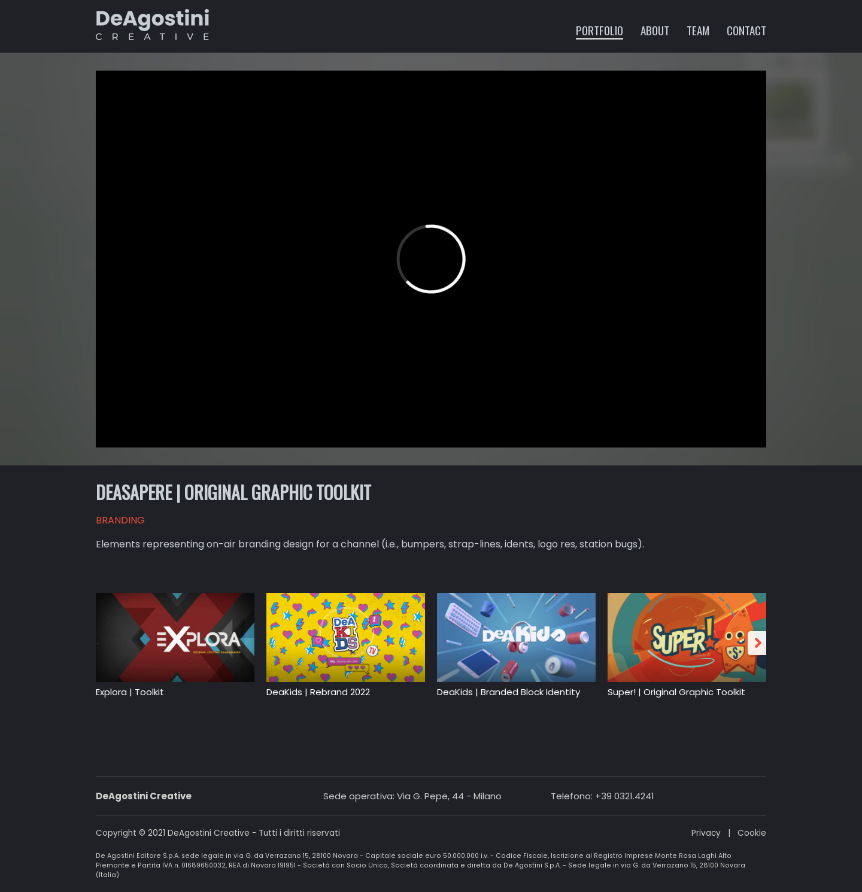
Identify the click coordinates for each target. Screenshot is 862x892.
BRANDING (120, 520)
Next (759, 643)
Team (698, 30)
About (655, 30)
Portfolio (599, 30)
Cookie (751, 833)
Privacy (706, 833)
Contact (746, 30)
